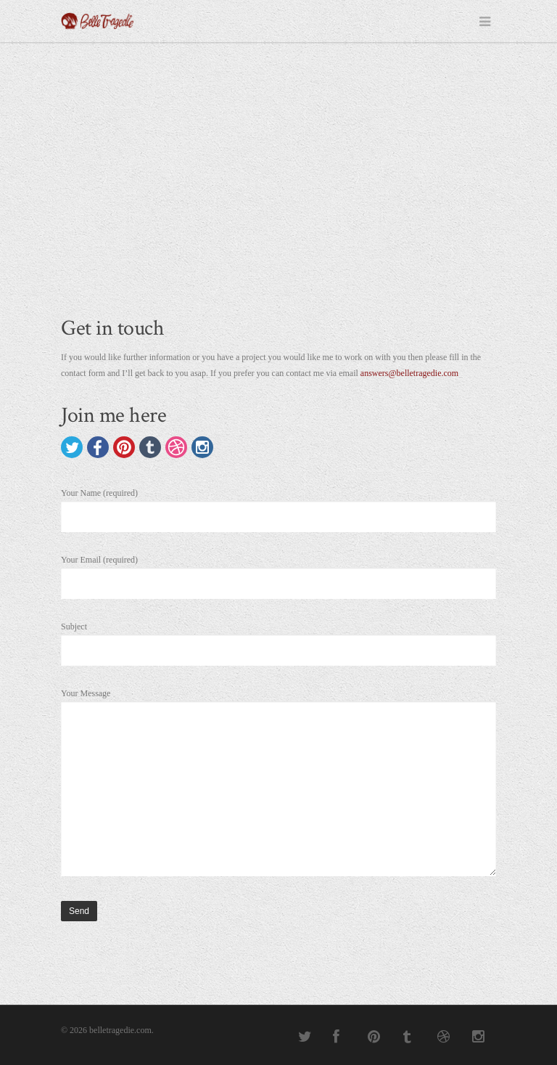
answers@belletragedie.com (409, 373)
